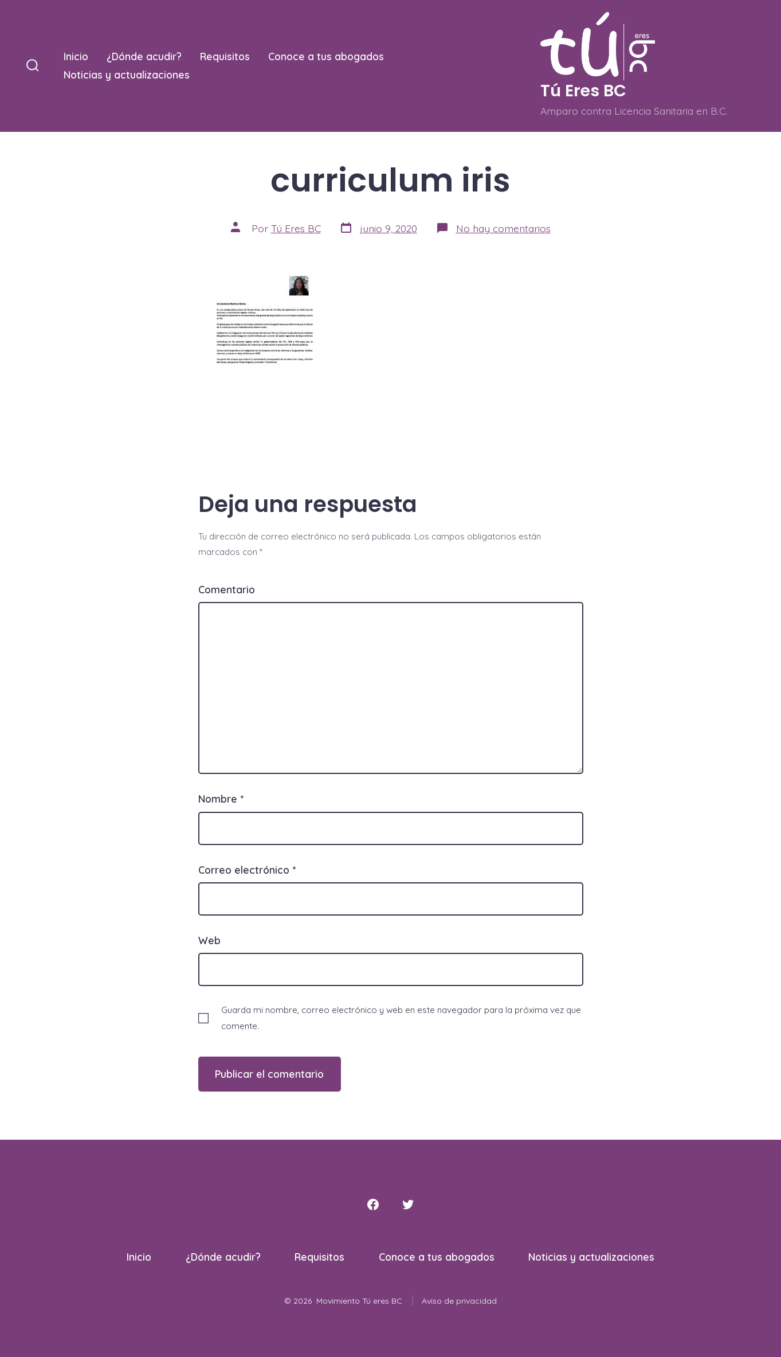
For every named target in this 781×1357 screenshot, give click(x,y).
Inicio (76, 56)
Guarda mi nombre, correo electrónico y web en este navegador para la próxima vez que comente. (401, 1017)
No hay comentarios (503, 228)
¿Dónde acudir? (144, 56)
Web (209, 940)
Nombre (221, 798)
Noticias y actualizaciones (127, 74)
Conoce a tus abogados (326, 56)
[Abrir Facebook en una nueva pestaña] (373, 1204)
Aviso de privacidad (459, 1301)
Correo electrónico (247, 869)
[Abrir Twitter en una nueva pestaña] (408, 1204)
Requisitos (225, 56)
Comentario (226, 589)
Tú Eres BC (296, 228)
